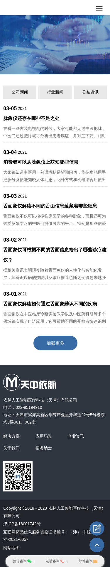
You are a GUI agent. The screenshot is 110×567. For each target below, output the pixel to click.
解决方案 (11, 436)
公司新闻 (20, 92)
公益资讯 (90, 92)
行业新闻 (55, 92)
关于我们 (11, 448)
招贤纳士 (43, 448)
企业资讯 (76, 436)
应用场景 (43, 436)
